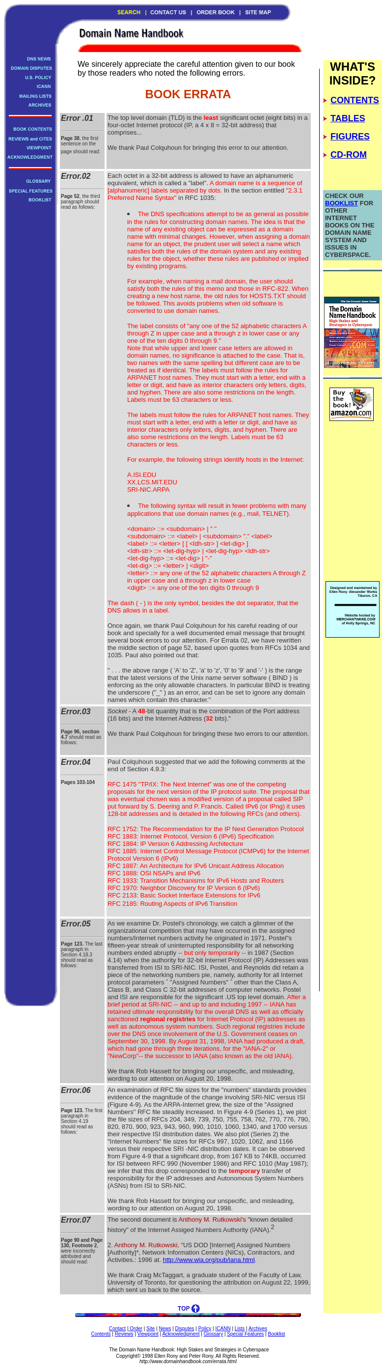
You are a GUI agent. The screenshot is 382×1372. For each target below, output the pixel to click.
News (165, 1328)
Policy (205, 1328)
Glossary (213, 1334)
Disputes (184, 1328)
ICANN (223, 1328)
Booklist (276, 1334)
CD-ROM (348, 155)
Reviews (124, 1334)
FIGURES (350, 136)
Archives (257, 1328)
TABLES (347, 118)
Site (150, 1328)
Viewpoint (148, 1334)
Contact (117, 1328)
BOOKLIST (341, 203)
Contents (100, 1334)
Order (135, 1328)
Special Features (245, 1334)
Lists (240, 1328)
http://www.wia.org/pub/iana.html (209, 1259)
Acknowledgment (180, 1334)
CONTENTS (354, 100)
